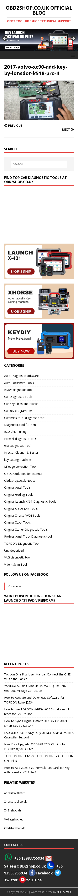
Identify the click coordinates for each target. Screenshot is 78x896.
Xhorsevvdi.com (14, 793)
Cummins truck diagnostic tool (24, 418)
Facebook (14, 586)
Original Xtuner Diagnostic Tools (26, 529)
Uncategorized (14, 550)
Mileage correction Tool (20, 467)
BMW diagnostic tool (18, 390)
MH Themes (64, 892)
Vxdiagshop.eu (14, 819)
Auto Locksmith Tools (19, 383)
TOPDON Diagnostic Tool (21, 544)
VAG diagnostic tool (17, 557)
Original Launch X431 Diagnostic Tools (30, 501)
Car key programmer (18, 411)
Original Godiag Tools (18, 495)
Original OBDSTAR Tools (21, 509)
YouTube (30, 880)
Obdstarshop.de (15, 828)
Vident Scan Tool (15, 564)
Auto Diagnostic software (21, 376)
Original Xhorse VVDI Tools (22, 515)
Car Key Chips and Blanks (21, 404)
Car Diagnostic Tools (18, 397)
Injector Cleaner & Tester (21, 452)
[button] (72, 55)
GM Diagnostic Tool (17, 446)
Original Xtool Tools (17, 522)
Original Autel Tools (17, 487)
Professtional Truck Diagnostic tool (28, 536)
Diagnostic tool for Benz (20, 425)
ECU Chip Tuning (15, 432)
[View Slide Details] (39, 39)
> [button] (73, 38)
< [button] (5, 38)
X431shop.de (12, 810)
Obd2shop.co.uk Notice (20, 481)
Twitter (10, 880)
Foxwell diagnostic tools (20, 439)
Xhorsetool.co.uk (15, 802)
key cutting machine (17, 460)
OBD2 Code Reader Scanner (23, 474)
